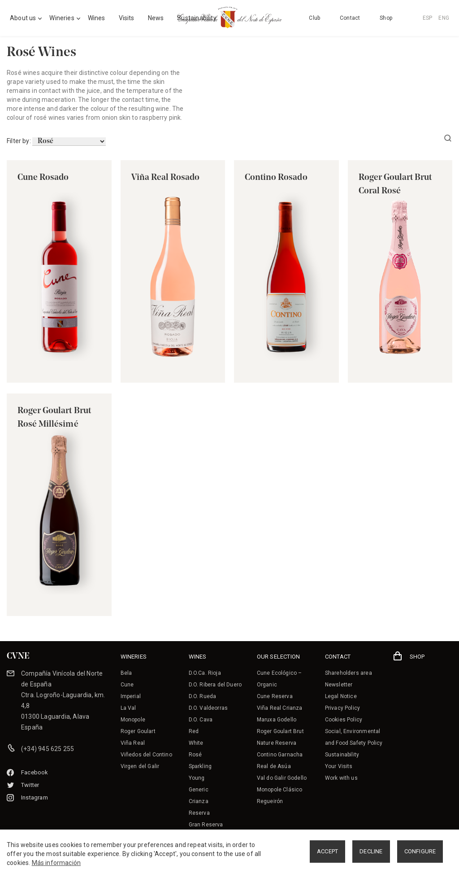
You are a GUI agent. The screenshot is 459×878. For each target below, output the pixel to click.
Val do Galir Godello (282, 778)
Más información (56, 862)
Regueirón (270, 801)
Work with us (341, 778)
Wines (96, 18)
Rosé (195, 754)
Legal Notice (341, 696)
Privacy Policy (342, 708)
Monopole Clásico (280, 789)
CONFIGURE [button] (420, 851)
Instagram (27, 797)
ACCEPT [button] (327, 851)
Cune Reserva (275, 696)
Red (194, 731)
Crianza (198, 801)
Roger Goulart (138, 731)
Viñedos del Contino (146, 754)
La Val (128, 708)
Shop (386, 18)
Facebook (27, 772)
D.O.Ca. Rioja (205, 673)
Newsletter (339, 684)
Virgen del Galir (140, 766)
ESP (428, 18)
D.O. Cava (201, 719)
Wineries (61, 18)
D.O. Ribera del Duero (215, 684)
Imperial (131, 696)
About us (23, 18)
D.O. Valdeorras (208, 708)
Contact (350, 18)
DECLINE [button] (370, 851)
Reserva (199, 813)
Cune (127, 684)
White (196, 743)
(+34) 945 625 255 (47, 748)
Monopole (133, 719)
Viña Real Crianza (280, 708)
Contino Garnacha (280, 754)
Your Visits (339, 766)
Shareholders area (348, 673)
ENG (443, 18)
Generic (198, 789)
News (156, 18)
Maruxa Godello (276, 719)
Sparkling (200, 766)
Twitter (23, 785)
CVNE (18, 656)
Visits (126, 18)
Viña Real (133, 743)
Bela (126, 673)
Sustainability (342, 754)
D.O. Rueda (203, 696)
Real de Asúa (274, 766)
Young (197, 778)
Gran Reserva (206, 824)
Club (314, 18)
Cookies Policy (343, 719)
